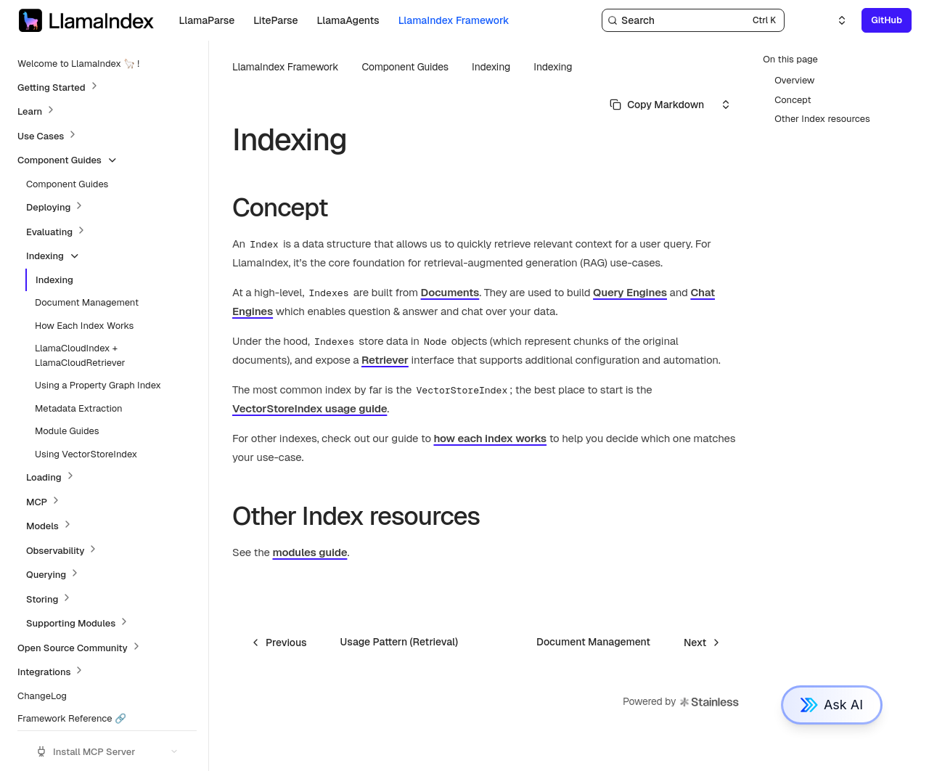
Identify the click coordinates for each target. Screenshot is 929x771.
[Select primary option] (657, 104)
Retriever (385, 360)
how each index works (490, 438)
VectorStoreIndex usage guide (309, 408)
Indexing (552, 66)
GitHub (886, 20)
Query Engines (630, 292)
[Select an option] (833, 20)
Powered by (681, 702)
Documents (450, 292)
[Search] (693, 20)
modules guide (309, 552)
